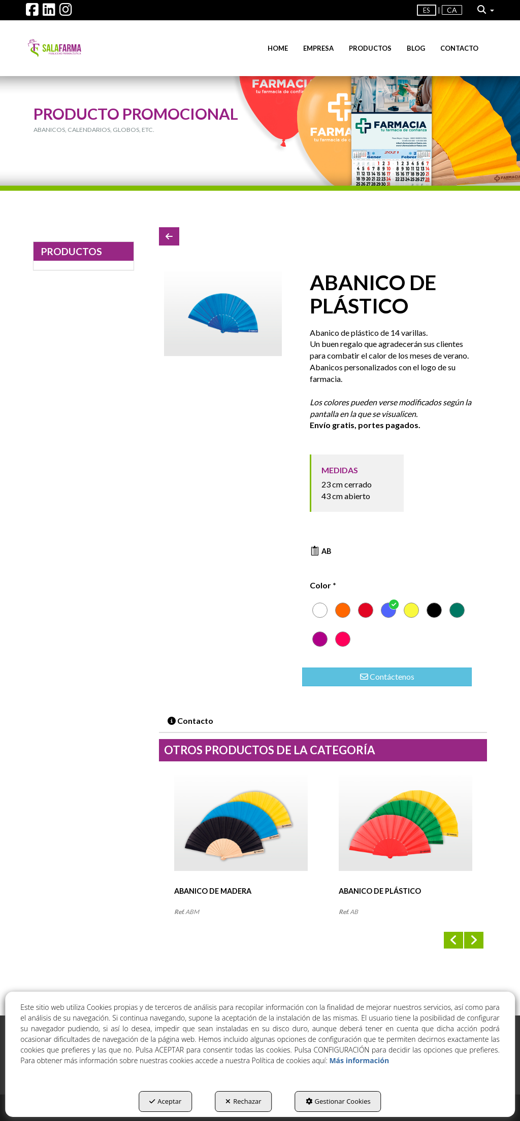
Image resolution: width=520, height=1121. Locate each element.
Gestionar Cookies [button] (338, 1101)
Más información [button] (359, 1060)
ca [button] (452, 10)
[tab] (191, 721)
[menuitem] (452, 10)
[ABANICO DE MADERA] (241, 830)
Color (323, 585)
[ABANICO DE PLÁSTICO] (223, 313)
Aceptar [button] (165, 1101)
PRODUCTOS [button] (71, 251)
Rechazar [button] (243, 1101)
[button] (32, 12)
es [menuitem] (426, 10)
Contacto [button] (190, 720)
